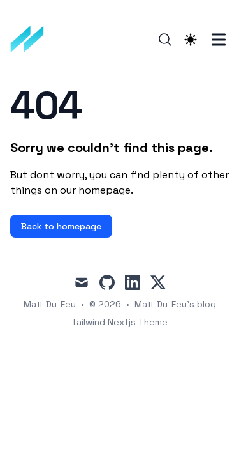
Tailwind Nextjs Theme (119, 322)
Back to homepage (61, 226)
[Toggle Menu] (218, 39)
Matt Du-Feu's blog (175, 304)
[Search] (165, 39)
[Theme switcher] (190, 39)
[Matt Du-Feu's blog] (31, 40)
